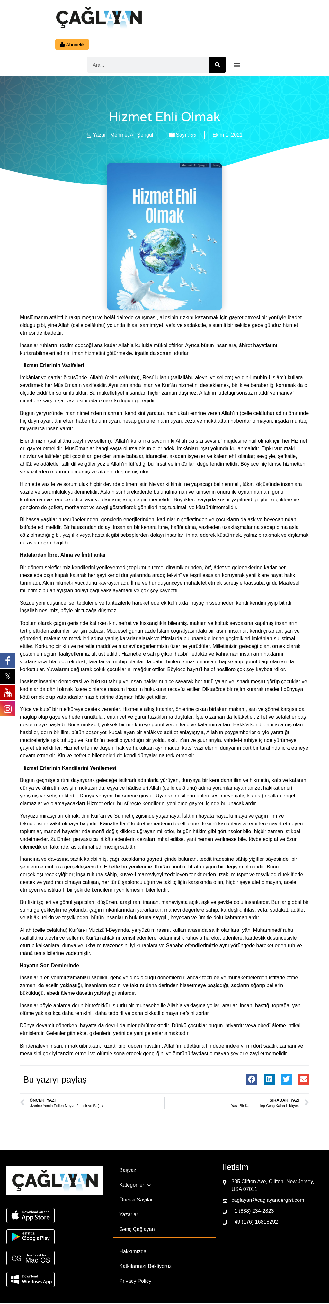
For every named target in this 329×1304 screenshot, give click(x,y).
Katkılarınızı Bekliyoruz (145, 1267)
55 (193, 136)
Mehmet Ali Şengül (131, 136)
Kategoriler (134, 1186)
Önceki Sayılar (136, 1200)
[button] (237, 65)
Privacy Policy (135, 1282)
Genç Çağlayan (137, 1230)
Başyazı (128, 1171)
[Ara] (217, 66)
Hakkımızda (132, 1252)
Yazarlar (128, 1215)
